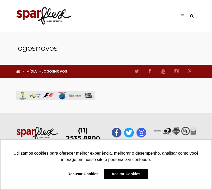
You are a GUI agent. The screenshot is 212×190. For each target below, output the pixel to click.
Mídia (31, 71)
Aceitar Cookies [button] (126, 174)
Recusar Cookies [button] (83, 174)
